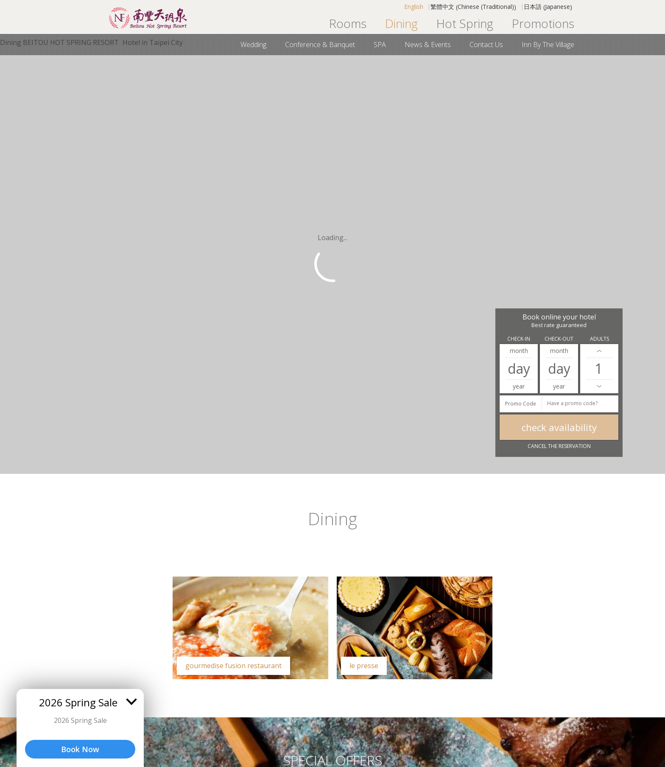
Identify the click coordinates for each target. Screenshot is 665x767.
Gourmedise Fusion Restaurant (233, 665)
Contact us (486, 44)
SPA (380, 44)
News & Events (428, 44)
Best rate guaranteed (559, 325)
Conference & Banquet (320, 44)
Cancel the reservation (559, 446)
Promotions (543, 23)
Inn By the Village (548, 44)
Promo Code (520, 403)
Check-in (518, 338)
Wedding (253, 44)
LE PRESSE (363, 665)
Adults (599, 338)
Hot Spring (464, 23)
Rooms (347, 23)
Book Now (80, 749)
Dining (401, 23)
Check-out (559, 338)
